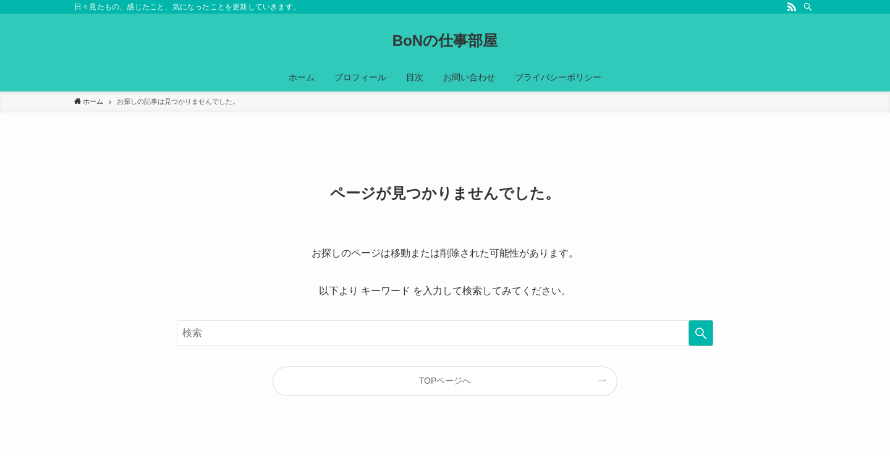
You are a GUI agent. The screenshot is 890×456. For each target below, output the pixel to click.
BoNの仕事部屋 (445, 40)
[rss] (792, 7)
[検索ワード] (445, 333)
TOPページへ (445, 381)
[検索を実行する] (701, 333)
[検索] (808, 7)
